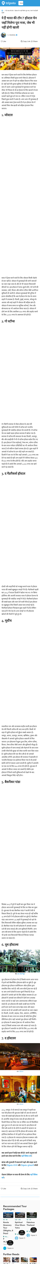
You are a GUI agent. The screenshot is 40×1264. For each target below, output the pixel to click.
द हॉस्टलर (21, 1071)
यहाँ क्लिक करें (26, 1156)
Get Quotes (10, 1243)
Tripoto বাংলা (12, 1165)
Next (34, 1230)
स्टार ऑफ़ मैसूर (20, 974)
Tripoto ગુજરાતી (27, 1165)
